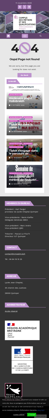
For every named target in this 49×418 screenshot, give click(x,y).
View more (40, 410)
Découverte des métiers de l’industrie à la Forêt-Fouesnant (23, 179)
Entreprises (28, 117)
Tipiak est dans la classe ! (20, 126)
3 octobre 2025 (17, 105)
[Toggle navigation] (25, 36)
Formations (13, 120)
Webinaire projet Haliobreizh (20, 99)
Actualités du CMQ (16, 94)
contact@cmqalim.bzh (15, 254)
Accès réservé (11, 311)
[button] (40, 36)
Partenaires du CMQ (25, 120)
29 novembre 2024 (19, 131)
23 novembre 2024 (19, 158)
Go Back (24, 75)
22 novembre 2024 (19, 184)
